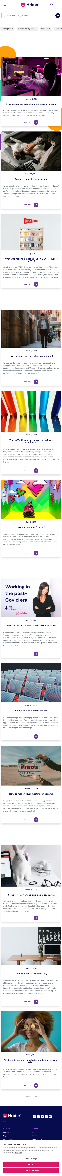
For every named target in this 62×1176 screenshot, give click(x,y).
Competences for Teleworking (31, 973)
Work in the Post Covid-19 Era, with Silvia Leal (31, 626)
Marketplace (7, 1139)
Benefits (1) (45, 29)
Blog (4, 1136)
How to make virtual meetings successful (31, 794)
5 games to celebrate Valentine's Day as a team (31, 104)
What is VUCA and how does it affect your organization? (31, 441)
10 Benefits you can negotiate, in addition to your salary (31, 1061)
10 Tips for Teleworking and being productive (31, 895)
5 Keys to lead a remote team (31, 711)
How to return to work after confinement (31, 356)
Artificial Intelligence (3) (27, 29)
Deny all (31, 1165)
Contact (6, 1132)
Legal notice (37, 1139)
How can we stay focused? (31, 527)
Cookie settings (31, 1159)
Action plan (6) (7, 29)
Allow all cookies (30, 1171)
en (57, 5)
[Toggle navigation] (4, 5)
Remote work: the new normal (31, 179)
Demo (34, 1136)
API (33, 1132)
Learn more (18, 1152)
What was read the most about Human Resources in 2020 (31, 260)
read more (31, 122)
